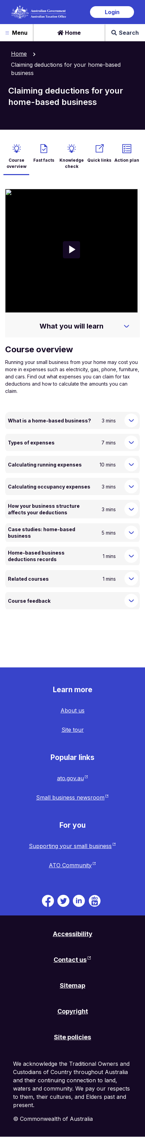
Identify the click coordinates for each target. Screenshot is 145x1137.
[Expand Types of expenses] (131, 442)
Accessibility (72, 933)
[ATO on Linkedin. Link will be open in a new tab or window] (79, 900)
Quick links (99, 160)
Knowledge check (71, 163)
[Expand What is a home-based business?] (131, 420)
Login (112, 12)
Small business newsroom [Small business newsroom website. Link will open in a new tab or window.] (70, 797)
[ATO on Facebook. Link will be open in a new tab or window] (48, 900)
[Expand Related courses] (131, 579)
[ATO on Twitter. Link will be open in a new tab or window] (63, 900)
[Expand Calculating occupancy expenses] (131, 486)
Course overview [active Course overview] (16, 163)
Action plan (126, 160)
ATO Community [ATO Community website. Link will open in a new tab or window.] (70, 865)
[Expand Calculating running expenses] (131, 464)
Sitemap (72, 985)
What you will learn (71, 326)
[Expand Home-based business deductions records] (131, 556)
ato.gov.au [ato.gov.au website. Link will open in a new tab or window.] (70, 778)
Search (125, 32)
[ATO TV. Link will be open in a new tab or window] (94, 900)
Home (69, 32)
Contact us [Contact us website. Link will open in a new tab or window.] (70, 959)
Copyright (72, 1011)
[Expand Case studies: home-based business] (131, 532)
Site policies (72, 1037)
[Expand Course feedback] (131, 601)
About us (72, 710)
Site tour (73, 729)
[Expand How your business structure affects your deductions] (131, 509)
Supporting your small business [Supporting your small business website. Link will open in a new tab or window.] (70, 846)
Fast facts (43, 160)
